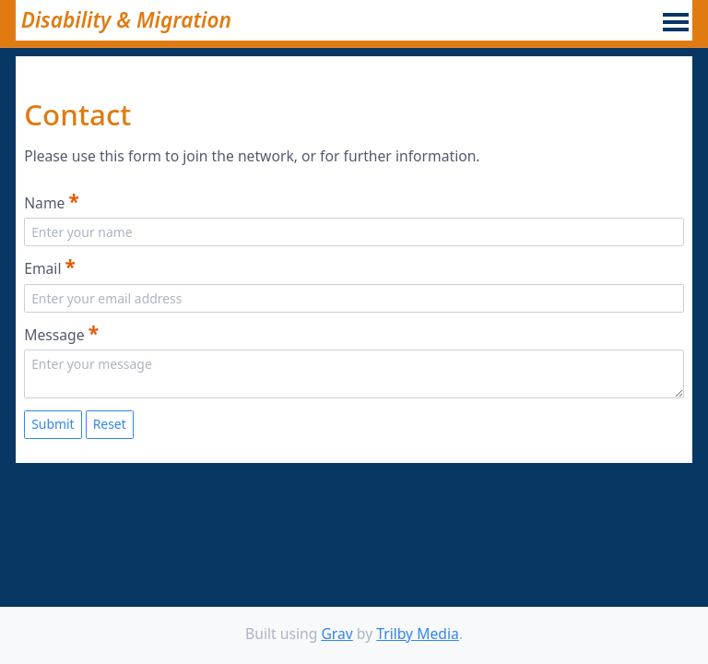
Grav (336, 633)
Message (61, 333)
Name (51, 201)
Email (50, 266)
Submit (53, 424)
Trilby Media (417, 633)
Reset (109, 424)
